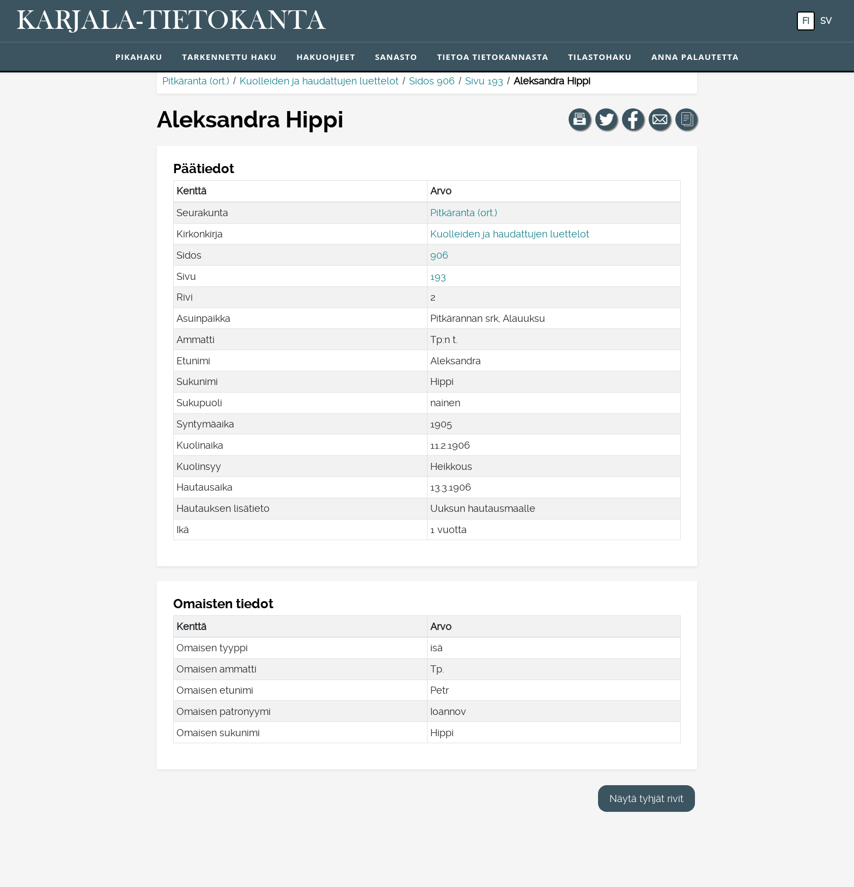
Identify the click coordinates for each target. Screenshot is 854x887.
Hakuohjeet (325, 56)
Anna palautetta (695, 56)
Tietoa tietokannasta (492, 56)
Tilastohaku (600, 56)
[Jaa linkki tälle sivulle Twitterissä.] (606, 119)
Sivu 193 (484, 81)
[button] (579, 119)
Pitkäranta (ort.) (195, 81)
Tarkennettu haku (229, 56)
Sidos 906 (432, 81)
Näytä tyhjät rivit (646, 798)
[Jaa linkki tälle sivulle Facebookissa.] (633, 119)
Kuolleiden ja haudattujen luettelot (319, 81)
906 (439, 255)
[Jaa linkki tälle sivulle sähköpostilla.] (659, 119)
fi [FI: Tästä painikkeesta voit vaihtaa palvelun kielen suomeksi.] (805, 21)
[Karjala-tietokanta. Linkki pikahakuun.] (171, 21)
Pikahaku (138, 56)
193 (438, 276)
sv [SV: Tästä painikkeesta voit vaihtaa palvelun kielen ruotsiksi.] (826, 21)
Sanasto (396, 56)
